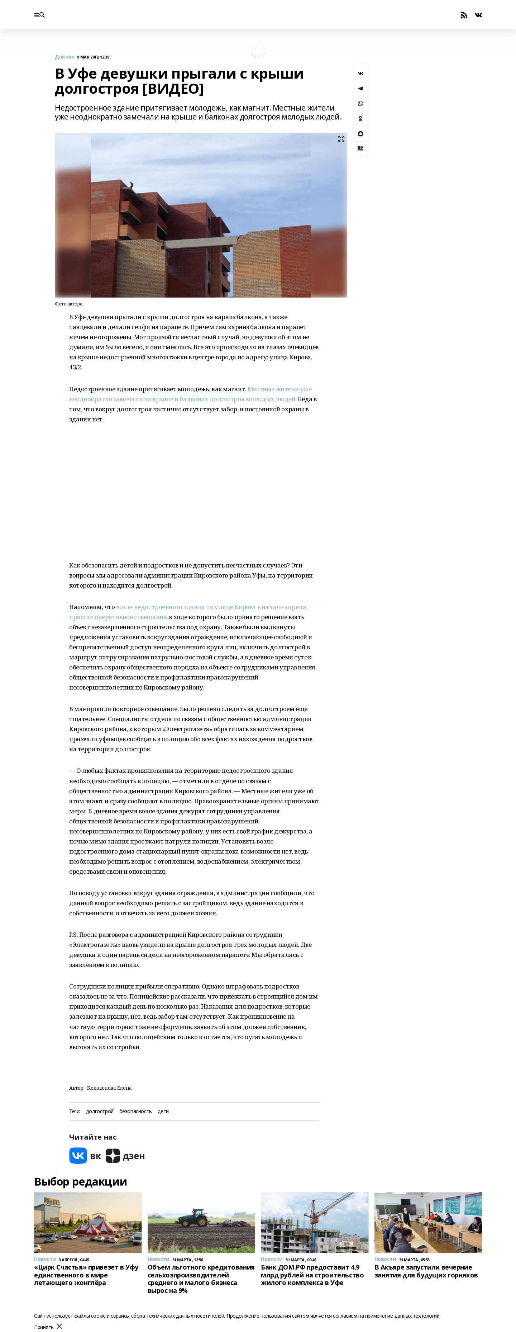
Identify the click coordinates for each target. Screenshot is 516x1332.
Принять (44, 1327)
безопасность (135, 1111)
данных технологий (417, 1315)
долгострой (100, 1111)
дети (163, 1111)
